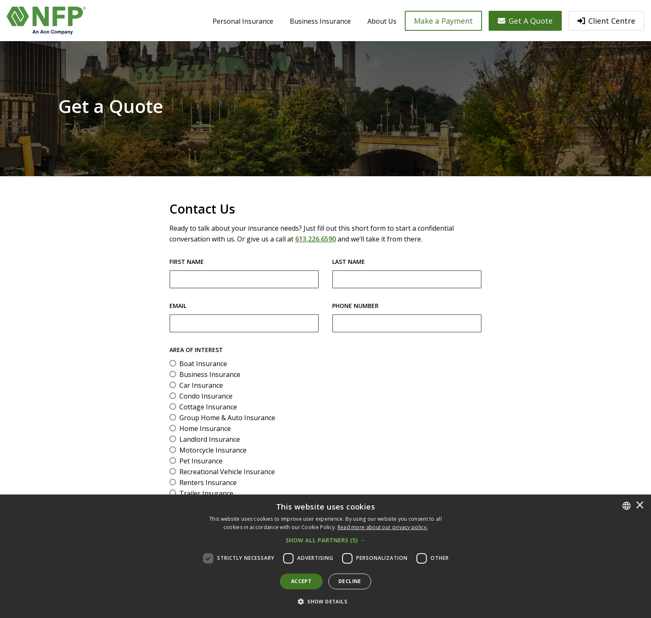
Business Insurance (320, 21)
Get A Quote (525, 21)
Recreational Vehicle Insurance (227, 471)
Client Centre (606, 21)
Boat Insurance (203, 363)
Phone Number (355, 306)
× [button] (639, 506)
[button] (325, 540)
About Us (381, 21)
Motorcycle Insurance (213, 450)
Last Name (348, 262)
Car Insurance (201, 385)
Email (177, 306)
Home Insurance (205, 428)
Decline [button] (349, 581)
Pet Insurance (201, 460)
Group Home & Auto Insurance (227, 417)
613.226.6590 (315, 239)
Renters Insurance (208, 482)
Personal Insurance (243, 21)
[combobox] (626, 506)
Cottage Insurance (208, 406)
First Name (186, 262)
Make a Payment (443, 21)
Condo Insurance (205, 396)
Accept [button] (301, 581)
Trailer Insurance (206, 493)
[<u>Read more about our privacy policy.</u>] (383, 527)
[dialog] (325, 556)
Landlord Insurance (209, 439)
